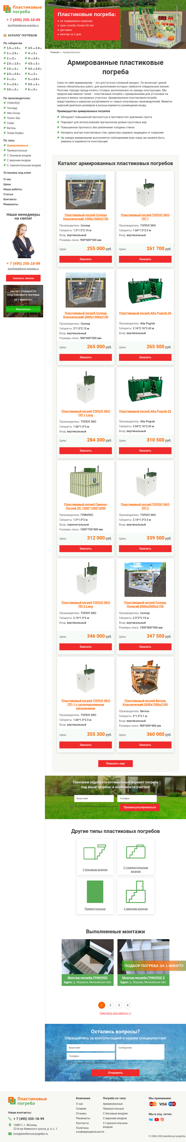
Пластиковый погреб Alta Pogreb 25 (145, 411)
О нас (7, 179)
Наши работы (12, 189)
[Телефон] (91, 1056)
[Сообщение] (140, 1052)
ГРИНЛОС (13, 103)
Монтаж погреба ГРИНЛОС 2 (143, 978)
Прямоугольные (17, 150)
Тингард (12, 108)
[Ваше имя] (91, 1047)
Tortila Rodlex (15, 133)
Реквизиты (10, 204)
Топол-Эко (13, 118)
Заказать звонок (23, 278)
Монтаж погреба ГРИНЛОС (88, 978)
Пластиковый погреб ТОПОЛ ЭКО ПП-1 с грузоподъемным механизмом (85, 704)
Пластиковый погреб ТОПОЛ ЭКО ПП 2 (145, 506)
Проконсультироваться (140, 807)
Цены (7, 184)
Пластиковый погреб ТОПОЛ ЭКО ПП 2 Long (85, 604)
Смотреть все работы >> (115, 1013)
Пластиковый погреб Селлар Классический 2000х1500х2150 (85, 315)
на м (13, 48)
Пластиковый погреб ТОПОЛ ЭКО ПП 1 (145, 217)
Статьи (8, 194)
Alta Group (13, 113)
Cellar (10, 123)
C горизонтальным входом (24, 165)
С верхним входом (19, 160)
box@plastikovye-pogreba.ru (23, 25)
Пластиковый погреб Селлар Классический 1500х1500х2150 (85, 217)
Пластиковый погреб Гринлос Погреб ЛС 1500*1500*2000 (85, 506)
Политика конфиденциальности (89, 1129)
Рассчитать (23, 309)
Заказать (86, 259)
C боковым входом (19, 155)
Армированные (17, 145)
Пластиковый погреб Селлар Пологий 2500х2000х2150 (145, 604)
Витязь (11, 128)
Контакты (9, 199)
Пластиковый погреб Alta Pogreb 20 (145, 313)
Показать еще (115, 763)
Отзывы (81, 1113)
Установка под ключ (17, 172)
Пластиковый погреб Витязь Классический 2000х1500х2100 (145, 702)
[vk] (151, 1120)
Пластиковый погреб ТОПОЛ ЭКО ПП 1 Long (85, 413)
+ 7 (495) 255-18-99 (23, 20)
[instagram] (162, 1120)
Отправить (115, 1072)
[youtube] (157, 1120)
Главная (54, 52)
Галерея (81, 1108)
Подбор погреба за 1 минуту (154, 966)
